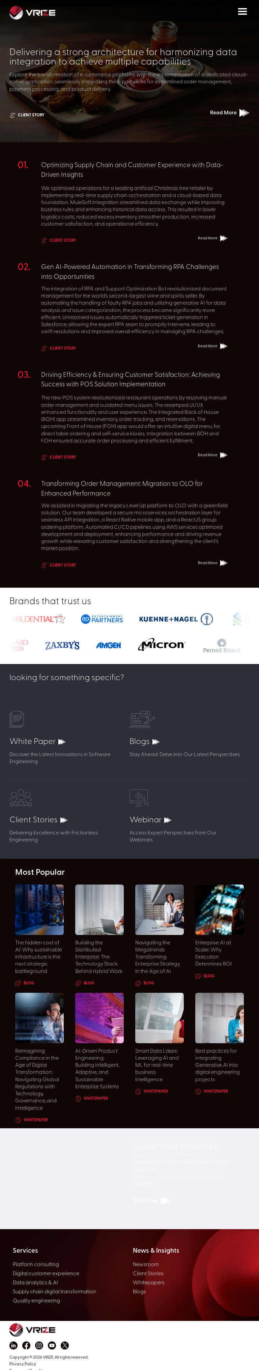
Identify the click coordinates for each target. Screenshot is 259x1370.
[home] (47, 12)
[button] (242, 12)
